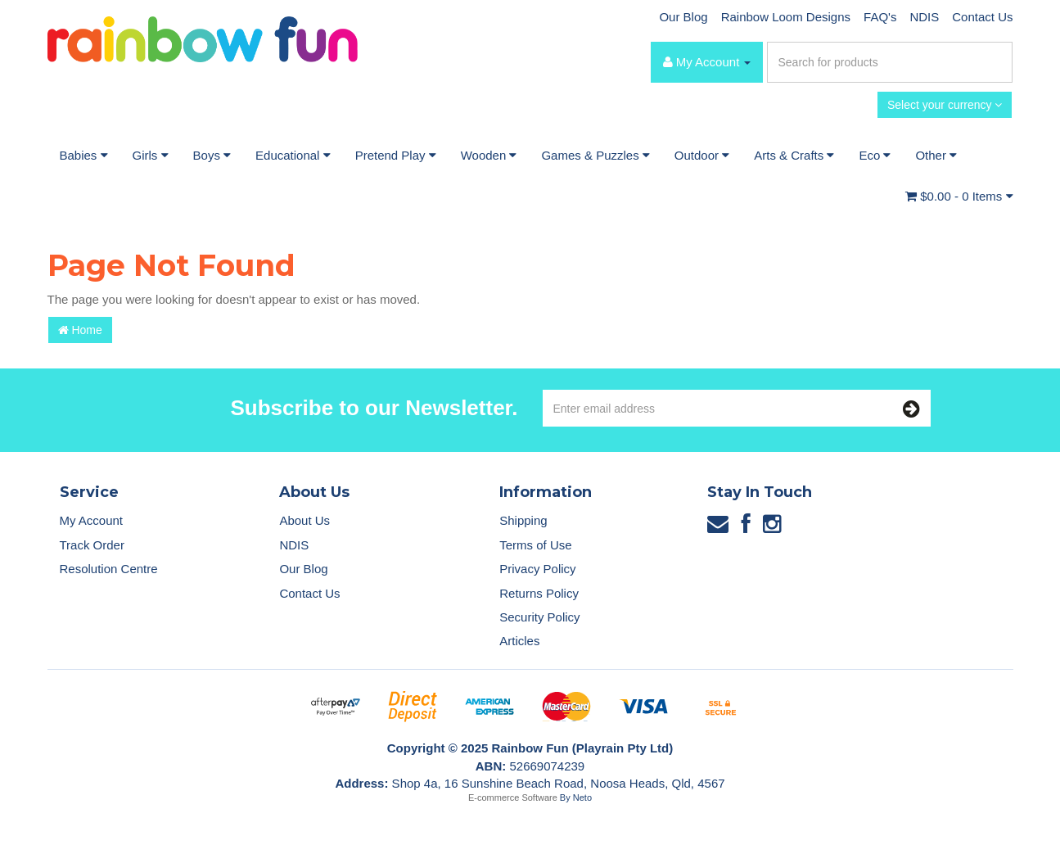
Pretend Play (395, 155)
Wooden (489, 155)
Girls (151, 155)
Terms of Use (535, 545)
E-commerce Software (512, 797)
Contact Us (982, 17)
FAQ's (880, 17)
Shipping (523, 520)
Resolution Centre (109, 569)
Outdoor (701, 155)
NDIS (924, 17)
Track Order (92, 545)
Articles (519, 641)
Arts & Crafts (794, 155)
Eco (875, 155)
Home (80, 330)
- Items (959, 196)
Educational (293, 155)
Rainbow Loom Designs (785, 17)
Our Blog (683, 17)
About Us (304, 520)
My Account (92, 520)
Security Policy (539, 617)
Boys (212, 155)
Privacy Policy (537, 569)
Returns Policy (539, 593)
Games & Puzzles (595, 155)
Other (936, 155)
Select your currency (945, 104)
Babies (84, 155)
